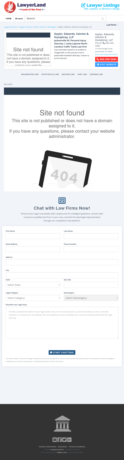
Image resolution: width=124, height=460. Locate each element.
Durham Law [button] (96, 74)
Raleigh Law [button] (68, 74)
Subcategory (69, 293)
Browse (19, 19)
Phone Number (70, 244)
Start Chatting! (62, 352)
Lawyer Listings (100, 5)
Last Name (68, 231)
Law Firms (112, 25)
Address (9, 257)
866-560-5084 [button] (107, 59)
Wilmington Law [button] (30, 74)
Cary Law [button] (82, 74)
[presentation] (62, 344)
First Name (10, 231)
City (7, 270)
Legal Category (12, 293)
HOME (9, 19)
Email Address (11, 244)
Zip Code (67, 280)
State (8, 280)
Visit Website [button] (106, 64)
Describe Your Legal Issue (16, 305)
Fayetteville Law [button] (50, 74)
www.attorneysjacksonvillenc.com (108, 54)
